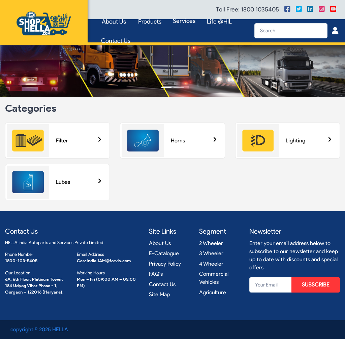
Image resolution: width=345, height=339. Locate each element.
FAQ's (156, 274)
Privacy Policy (165, 264)
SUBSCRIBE (316, 284)
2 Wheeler (211, 243)
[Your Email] (270, 285)
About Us (114, 21)
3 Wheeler (211, 253)
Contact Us (115, 40)
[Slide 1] (166, 88)
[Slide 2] (179, 88)
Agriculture (212, 292)
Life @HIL (219, 21)
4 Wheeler (211, 264)
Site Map (159, 294)
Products (149, 21)
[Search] (290, 30)
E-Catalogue (164, 253)
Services (184, 21)
